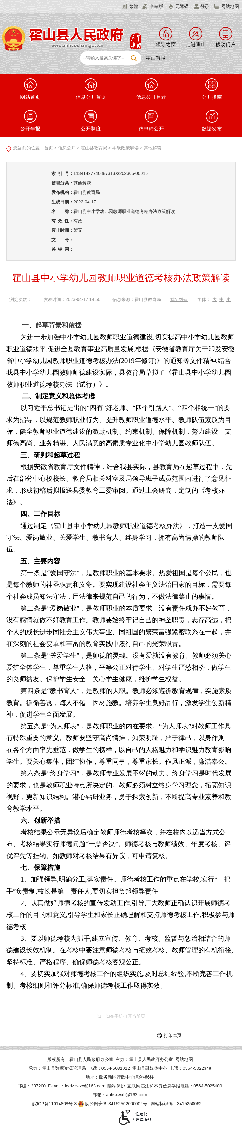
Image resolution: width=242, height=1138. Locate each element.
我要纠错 (179, 299)
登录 (204, 6)
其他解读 (152, 147)
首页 (48, 147)
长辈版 (156, 6)
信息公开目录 (151, 89)
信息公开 (67, 147)
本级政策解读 (125, 147)
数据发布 (212, 120)
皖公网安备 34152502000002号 (113, 1103)
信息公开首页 (91, 89)
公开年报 (30, 120)
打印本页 (173, 1035)
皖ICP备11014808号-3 (54, 1103)
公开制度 (91, 120)
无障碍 (181, 6)
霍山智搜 (156, 58)
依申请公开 (151, 120)
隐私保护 (116, 1085)
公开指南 (212, 89)
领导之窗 (166, 44)
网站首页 (30, 89)
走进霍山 (196, 44)
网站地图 (230, 6)
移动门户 (226, 44)
